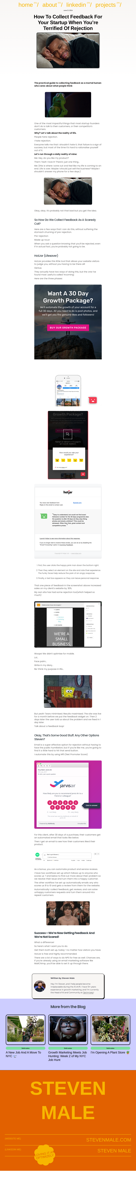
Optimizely (88, 992)
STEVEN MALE (114, 1160)
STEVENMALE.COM (108, 1149)
